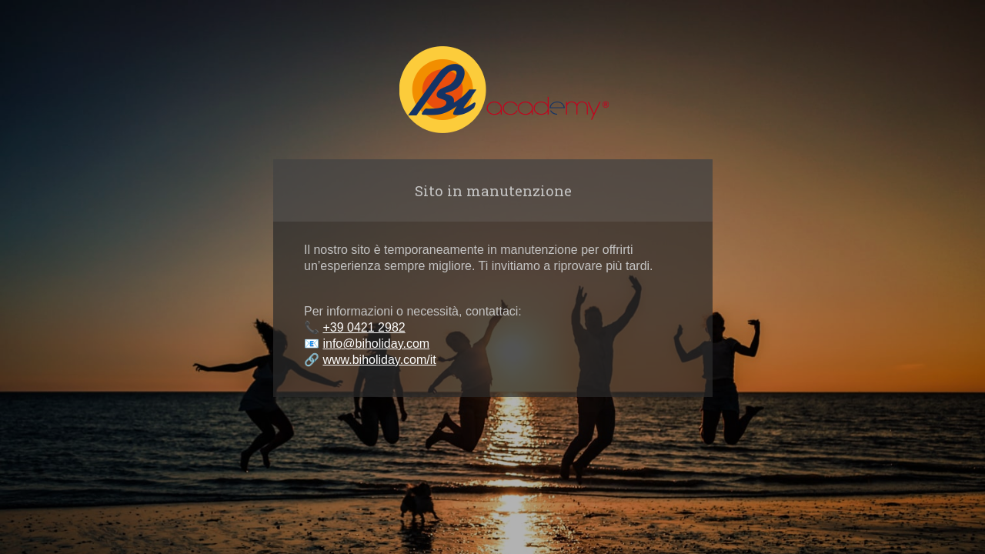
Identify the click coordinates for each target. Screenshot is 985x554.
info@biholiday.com (375, 343)
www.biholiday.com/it (379, 359)
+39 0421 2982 (363, 327)
